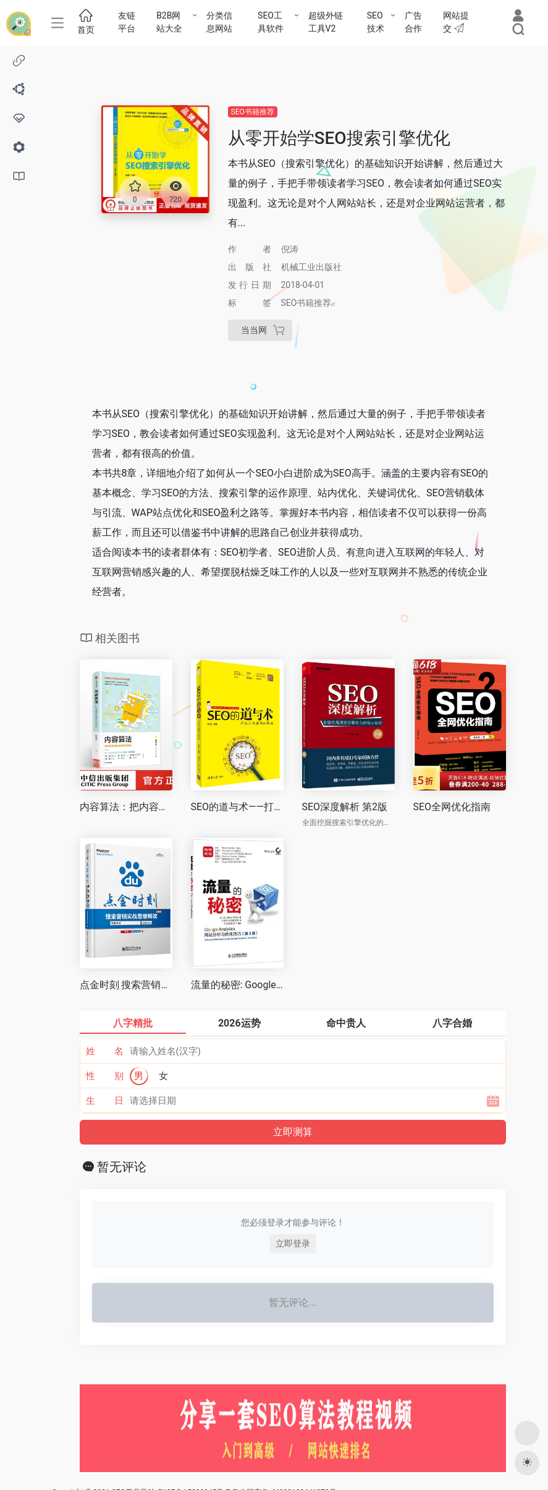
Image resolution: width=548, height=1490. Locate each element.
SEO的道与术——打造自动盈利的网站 (237, 807)
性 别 (105, 1076)
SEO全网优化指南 (452, 807)
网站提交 (456, 22)
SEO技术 (375, 22)
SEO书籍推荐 (252, 112)
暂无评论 (121, 1166)
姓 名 (105, 1051)
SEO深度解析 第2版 (345, 807)
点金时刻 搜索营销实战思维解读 (126, 985)
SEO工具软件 (271, 22)
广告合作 (413, 22)
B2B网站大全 (169, 22)
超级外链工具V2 (325, 22)
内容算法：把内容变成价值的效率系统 (126, 807)
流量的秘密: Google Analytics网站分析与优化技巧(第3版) (237, 985)
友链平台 (126, 22)
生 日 (105, 1100)
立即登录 (293, 1243)
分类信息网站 (219, 22)
